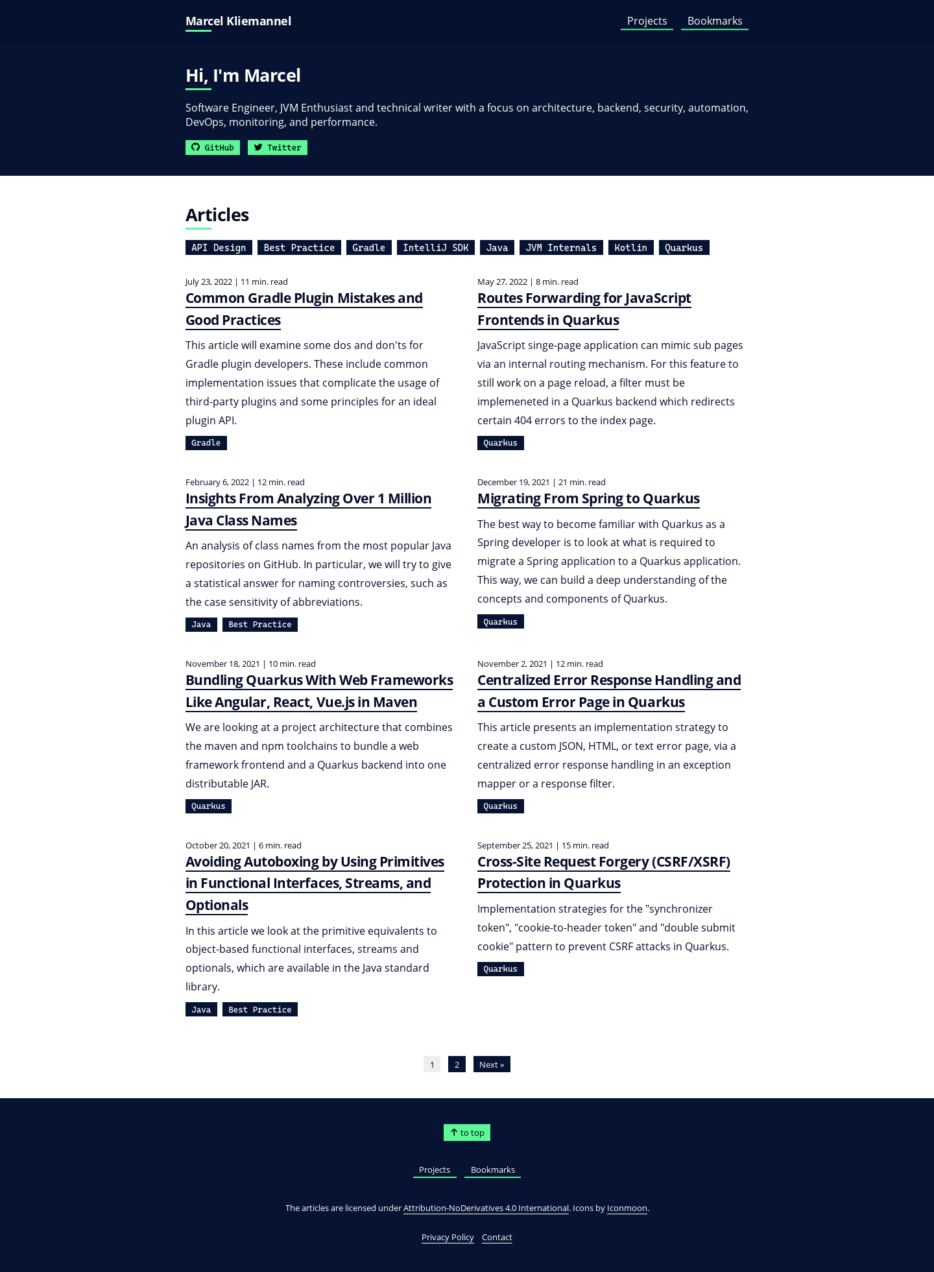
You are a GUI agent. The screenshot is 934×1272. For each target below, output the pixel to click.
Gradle (369, 248)
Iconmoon (627, 1208)
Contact (497, 1237)
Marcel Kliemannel (239, 21)
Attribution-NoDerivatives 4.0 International (486, 1208)
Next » (491, 1064)
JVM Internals (561, 248)
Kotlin (630, 248)
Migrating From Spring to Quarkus (588, 498)
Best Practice (299, 248)
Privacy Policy (448, 1237)
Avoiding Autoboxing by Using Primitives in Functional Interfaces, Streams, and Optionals (315, 883)
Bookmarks (715, 21)
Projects (647, 21)
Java (497, 248)
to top (467, 1132)
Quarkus (684, 248)
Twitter (278, 147)
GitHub (212, 147)
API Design (218, 248)
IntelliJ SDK (435, 248)
